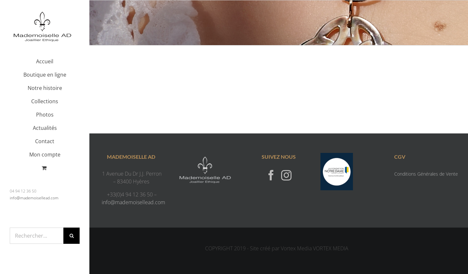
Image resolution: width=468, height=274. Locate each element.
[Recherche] (71, 236)
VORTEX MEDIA (330, 248)
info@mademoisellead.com (34, 198)
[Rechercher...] (36, 236)
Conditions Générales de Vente (426, 174)
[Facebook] (271, 175)
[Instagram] (286, 175)
